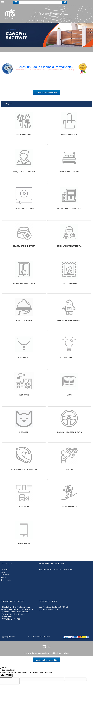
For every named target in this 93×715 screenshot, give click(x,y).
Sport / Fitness (69, 506)
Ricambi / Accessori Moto (24, 469)
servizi (69, 469)
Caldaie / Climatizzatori (24, 283)
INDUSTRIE (24, 395)
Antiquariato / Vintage (23, 171)
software (24, 506)
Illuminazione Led (69, 358)
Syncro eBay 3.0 (6, 580)
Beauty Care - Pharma (24, 246)
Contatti (3, 572)
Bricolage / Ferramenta (69, 246)
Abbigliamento (23, 134)
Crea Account (5, 575)
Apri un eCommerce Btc (46, 93)
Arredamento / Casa (69, 171)
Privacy (3, 577)
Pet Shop (23, 432)
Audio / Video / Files (24, 209)
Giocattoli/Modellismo (69, 320)
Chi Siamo (4, 569)
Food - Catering (24, 320)
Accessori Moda (69, 134)
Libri (69, 395)
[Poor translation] (9, 676)
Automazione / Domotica (69, 209)
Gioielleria (24, 358)
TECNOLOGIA (24, 544)
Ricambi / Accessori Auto (69, 432)
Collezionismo (69, 283)
